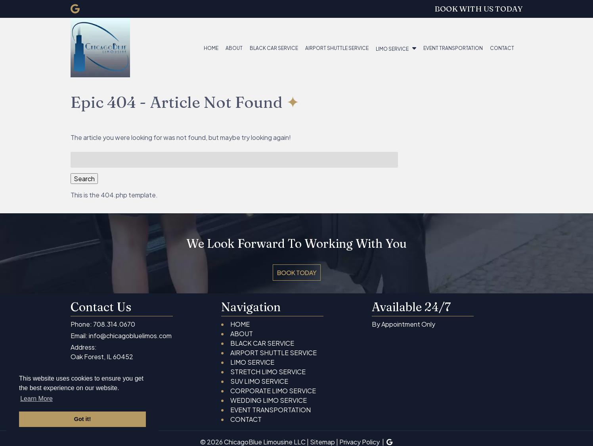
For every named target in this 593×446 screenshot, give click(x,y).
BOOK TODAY (296, 272)
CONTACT (502, 48)
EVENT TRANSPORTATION (453, 48)
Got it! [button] (82, 419)
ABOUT (234, 48)
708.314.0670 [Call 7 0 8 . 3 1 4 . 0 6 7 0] (114, 324)
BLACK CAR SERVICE (274, 48)
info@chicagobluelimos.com (130, 335)
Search (84, 178)
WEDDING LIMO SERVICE (268, 400)
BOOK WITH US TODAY (478, 8)
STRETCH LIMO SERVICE (268, 372)
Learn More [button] (36, 398)
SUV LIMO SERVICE (259, 381)
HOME (211, 48)
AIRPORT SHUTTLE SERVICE (337, 48)
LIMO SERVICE (392, 49)
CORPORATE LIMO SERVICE (273, 391)
